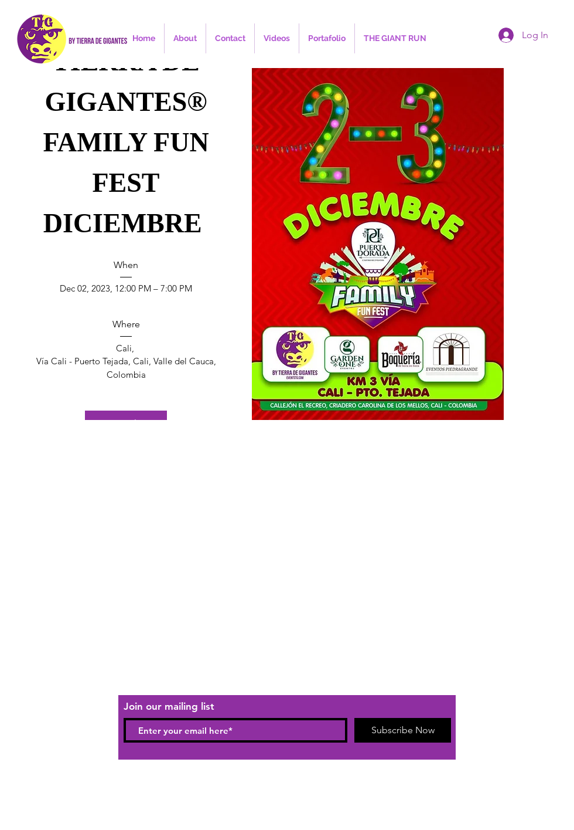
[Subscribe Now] (402, 730)
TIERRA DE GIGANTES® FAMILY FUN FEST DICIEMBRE (129, 142)
